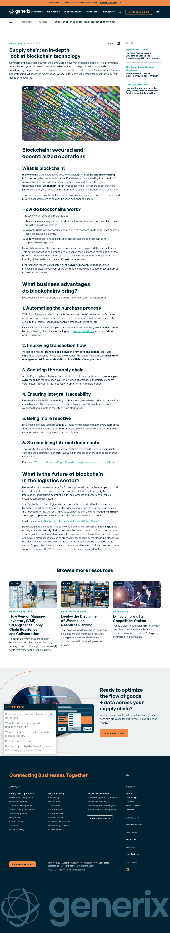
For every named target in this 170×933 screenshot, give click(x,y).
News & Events (133, 805)
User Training (132, 854)
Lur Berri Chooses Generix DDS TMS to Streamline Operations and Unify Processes (143, 55)
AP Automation (55, 809)
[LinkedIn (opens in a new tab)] (118, 43)
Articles (43, 21)
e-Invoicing (53, 797)
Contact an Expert (138, 11)
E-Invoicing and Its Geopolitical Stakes (129, 618)
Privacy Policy (54, 863)
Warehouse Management (21, 797)
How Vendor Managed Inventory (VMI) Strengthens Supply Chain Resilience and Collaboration (142, 90)
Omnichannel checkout (98, 801)
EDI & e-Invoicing (56, 793)
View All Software (100, 818)
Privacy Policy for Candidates (96, 863)
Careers (130, 801)
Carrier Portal (16, 821)
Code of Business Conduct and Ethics (77, 866)
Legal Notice (53, 866)
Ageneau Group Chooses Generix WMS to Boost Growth (142, 74)
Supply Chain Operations (21, 793)
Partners (130, 809)
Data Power (15, 817)
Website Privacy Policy (72, 863)
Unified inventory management (102, 809)
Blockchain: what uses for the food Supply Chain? (71, 521)
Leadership (131, 797)
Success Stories (73, 11)
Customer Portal (56, 813)
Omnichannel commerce (99, 793)
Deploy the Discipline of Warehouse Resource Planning (79, 620)
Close (120, 2)
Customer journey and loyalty (101, 805)
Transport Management (21, 805)
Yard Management (18, 813)
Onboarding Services (58, 825)
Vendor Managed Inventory (22, 809)
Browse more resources (19, 741)
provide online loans (83, 331)
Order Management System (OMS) (104, 797)
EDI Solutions (54, 801)
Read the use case (108, 2)
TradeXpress (54, 805)
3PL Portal (14, 825)
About (129, 793)
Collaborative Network (59, 821)
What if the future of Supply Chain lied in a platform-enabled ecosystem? (74, 462)
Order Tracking (16, 829)
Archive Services (56, 829)
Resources (26, 21)
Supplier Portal (55, 817)
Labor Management (18, 801)
